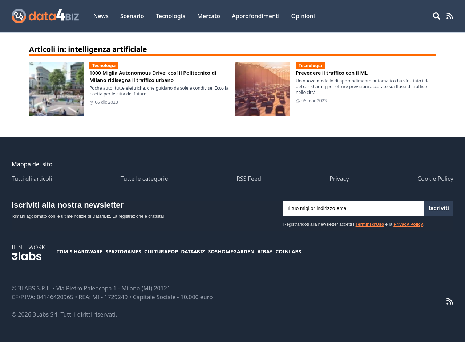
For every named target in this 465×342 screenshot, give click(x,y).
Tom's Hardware (80, 251)
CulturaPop (161, 251)
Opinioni (303, 16)
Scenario (132, 16)
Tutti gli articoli (32, 179)
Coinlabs (288, 251)
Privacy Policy (408, 224)
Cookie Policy (435, 179)
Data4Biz (193, 251)
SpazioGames (123, 251)
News (101, 16)
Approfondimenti (255, 16)
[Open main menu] (436, 16)
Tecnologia (171, 16)
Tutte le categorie (144, 179)
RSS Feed (248, 179)
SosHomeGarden (231, 251)
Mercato (208, 16)
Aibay (264, 251)
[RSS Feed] (449, 16)
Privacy (339, 179)
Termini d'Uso (370, 224)
